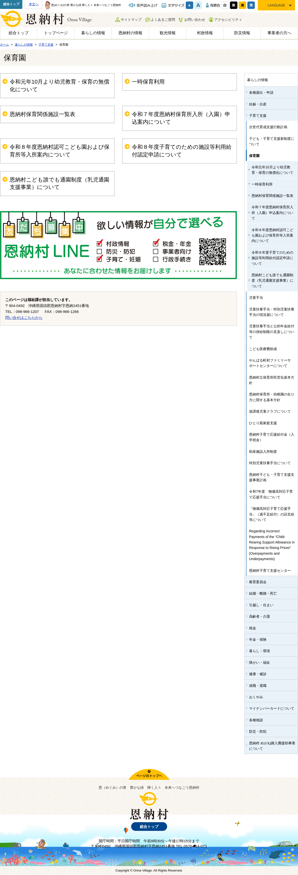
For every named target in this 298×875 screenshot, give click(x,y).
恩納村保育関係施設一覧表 (42, 114)
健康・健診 (257, 674)
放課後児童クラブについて (270, 411)
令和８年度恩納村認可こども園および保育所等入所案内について (60, 151)
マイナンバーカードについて (271, 708)
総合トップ (11, 4)
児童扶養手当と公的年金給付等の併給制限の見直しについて (271, 331)
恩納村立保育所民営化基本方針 (271, 380)
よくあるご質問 (163, 20)
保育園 (254, 156)
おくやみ (256, 697)
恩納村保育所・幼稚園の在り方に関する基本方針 (271, 397)
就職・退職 (257, 686)
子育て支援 (257, 116)
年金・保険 (257, 639)
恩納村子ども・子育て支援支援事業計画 (271, 477)
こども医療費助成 (263, 349)
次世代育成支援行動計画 (268, 127)
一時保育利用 (148, 82)
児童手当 (256, 298)
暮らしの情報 (93, 33)
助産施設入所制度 (263, 451)
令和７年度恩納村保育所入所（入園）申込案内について (181, 118)
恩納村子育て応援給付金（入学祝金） (271, 437)
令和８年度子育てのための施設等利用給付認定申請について (181, 151)
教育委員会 (257, 582)
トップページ (56, 33)
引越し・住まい (261, 605)
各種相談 (256, 720)
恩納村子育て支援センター (270, 571)
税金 (252, 628)
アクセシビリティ (228, 20)
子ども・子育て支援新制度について (271, 141)
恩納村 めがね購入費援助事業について (272, 746)
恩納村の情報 (130, 33)
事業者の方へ (279, 33)
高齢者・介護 (259, 616)
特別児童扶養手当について (270, 463)
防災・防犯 (257, 731)
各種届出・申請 (261, 92)
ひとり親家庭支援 (263, 423)
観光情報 (168, 33)
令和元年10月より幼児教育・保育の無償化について (59, 85)
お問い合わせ (194, 20)
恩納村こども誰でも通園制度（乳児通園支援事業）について (59, 183)
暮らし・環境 (259, 651)
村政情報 (205, 33)
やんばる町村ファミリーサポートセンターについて (270, 363)
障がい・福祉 (259, 662)
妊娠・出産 (257, 104)
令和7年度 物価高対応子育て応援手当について (271, 494)
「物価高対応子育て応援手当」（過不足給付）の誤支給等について (271, 514)
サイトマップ (131, 20)
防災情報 (242, 33)
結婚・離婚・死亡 (263, 593)
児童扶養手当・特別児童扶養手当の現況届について (271, 312)
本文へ (33, 4)
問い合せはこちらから (23, 317)
